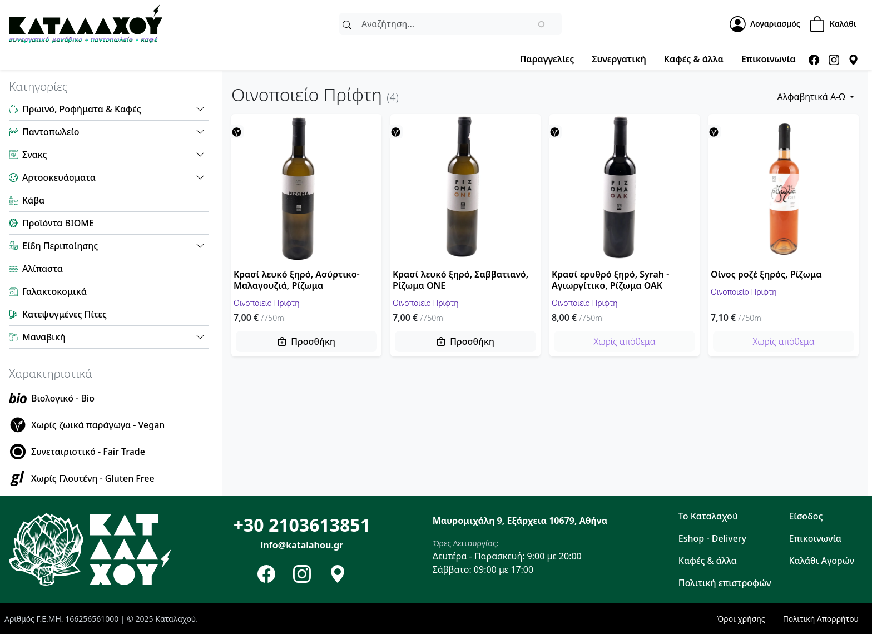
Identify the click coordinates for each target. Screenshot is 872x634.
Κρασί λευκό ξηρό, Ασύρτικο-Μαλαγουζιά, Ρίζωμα (297, 279)
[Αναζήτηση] (347, 24)
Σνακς (34, 154)
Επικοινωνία (768, 59)
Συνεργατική (619, 59)
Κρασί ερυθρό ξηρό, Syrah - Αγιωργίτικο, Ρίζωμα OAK (610, 279)
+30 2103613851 (302, 525)
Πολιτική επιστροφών (724, 583)
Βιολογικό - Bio (63, 398)
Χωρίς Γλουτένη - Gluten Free (93, 478)
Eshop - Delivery (712, 538)
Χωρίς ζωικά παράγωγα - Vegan (98, 425)
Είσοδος (806, 516)
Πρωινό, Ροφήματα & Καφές (81, 109)
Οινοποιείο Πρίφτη (267, 302)
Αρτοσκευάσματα (59, 177)
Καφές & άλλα (694, 59)
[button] (200, 109)
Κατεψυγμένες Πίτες (64, 314)
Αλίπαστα (42, 268)
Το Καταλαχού (708, 516)
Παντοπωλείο (51, 132)
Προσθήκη (313, 341)
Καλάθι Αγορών (821, 560)
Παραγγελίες (546, 59)
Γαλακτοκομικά (54, 291)
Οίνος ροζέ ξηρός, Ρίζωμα (766, 274)
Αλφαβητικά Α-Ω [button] (812, 97)
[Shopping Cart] (836, 24)
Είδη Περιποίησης (60, 246)
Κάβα (33, 200)
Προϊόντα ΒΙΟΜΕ (58, 223)
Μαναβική (44, 337)
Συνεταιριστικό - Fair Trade (88, 451)
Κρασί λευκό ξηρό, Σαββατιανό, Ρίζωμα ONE (460, 279)
